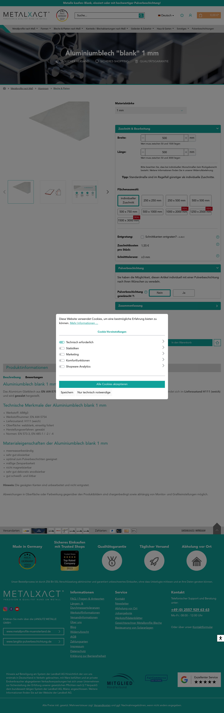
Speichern (67, 392)
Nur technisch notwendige (93, 392)
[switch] (62, 348)
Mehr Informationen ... (84, 323)
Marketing (72, 354)
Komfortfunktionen (78, 360)
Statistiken (72, 348)
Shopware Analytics (78, 366)
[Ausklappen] (163, 341)
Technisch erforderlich (79, 342)
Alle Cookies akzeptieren (112, 384)
